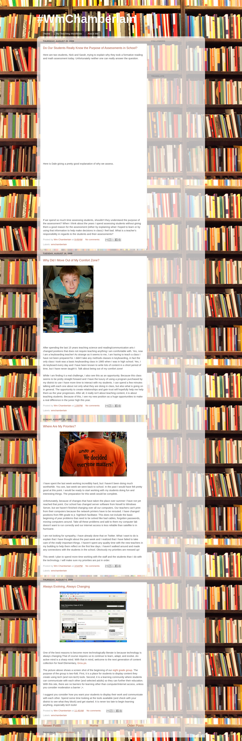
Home (47, 33)
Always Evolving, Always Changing (66, 586)
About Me (93, 33)
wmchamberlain (59, 244)
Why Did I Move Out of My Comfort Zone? (71, 260)
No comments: (93, 239)
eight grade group (122, 670)
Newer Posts (52, 725)
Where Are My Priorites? (59, 426)
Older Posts (135, 725)
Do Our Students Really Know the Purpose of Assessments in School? (90, 48)
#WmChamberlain (86, 18)
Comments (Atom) (66, 732)
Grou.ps (81, 663)
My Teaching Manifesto (69, 33)
